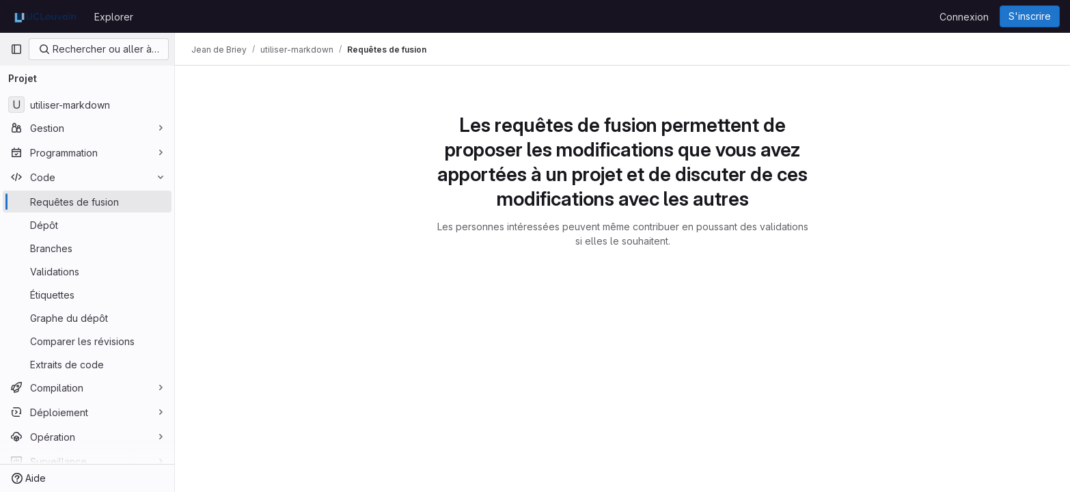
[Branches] (87, 248)
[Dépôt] (87, 225)
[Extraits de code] (87, 364)
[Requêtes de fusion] (87, 202)
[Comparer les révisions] (87, 341)
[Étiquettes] (87, 294)
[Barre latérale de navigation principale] (16, 49)
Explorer (113, 17)
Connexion (964, 17)
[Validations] (87, 271)
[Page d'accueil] (45, 16)
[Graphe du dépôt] (87, 318)
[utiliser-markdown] (87, 104)
